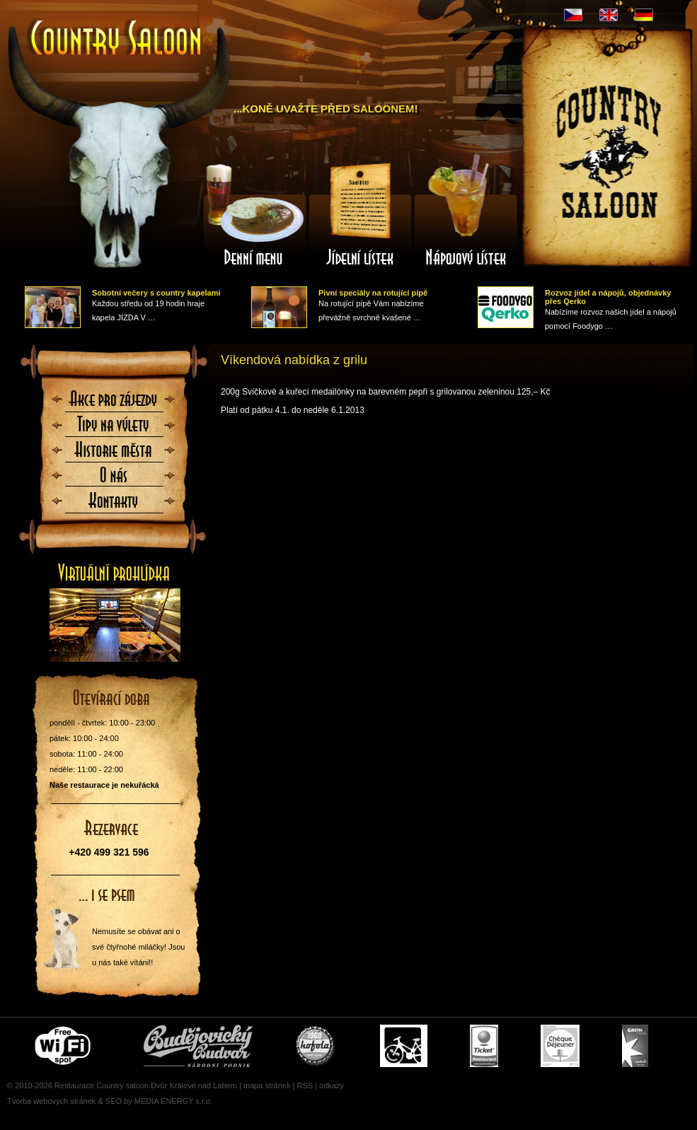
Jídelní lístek (360, 214)
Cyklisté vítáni (403, 1046)
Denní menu (254, 214)
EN (608, 15)
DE (644, 15)
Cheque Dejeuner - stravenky (560, 1046)
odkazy (331, 1085)
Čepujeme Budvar (198, 1046)
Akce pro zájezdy (114, 403)
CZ (573, 15)
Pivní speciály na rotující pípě (372, 293)
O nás (114, 479)
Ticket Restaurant (484, 1046)
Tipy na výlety (114, 428)
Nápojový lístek (466, 214)
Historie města (114, 454)
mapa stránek (267, 1085)
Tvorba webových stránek (51, 1101)
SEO (113, 1101)
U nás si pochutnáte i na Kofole (316, 1046)
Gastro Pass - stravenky (635, 1046)
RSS (304, 1085)
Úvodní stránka (116, 39)
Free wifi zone (64, 1046)
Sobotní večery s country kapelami (156, 293)
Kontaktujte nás (114, 505)
